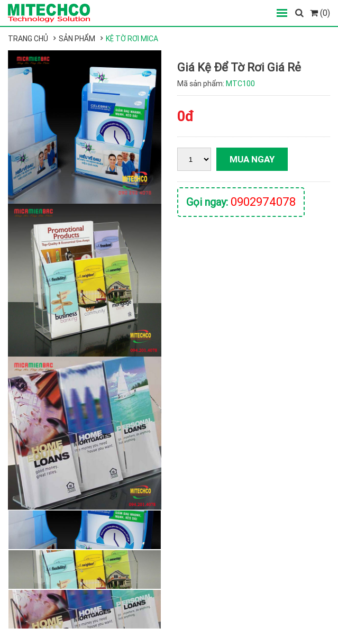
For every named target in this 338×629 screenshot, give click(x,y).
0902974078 (263, 202)
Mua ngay (252, 159)
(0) (320, 12)
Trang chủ (28, 38)
